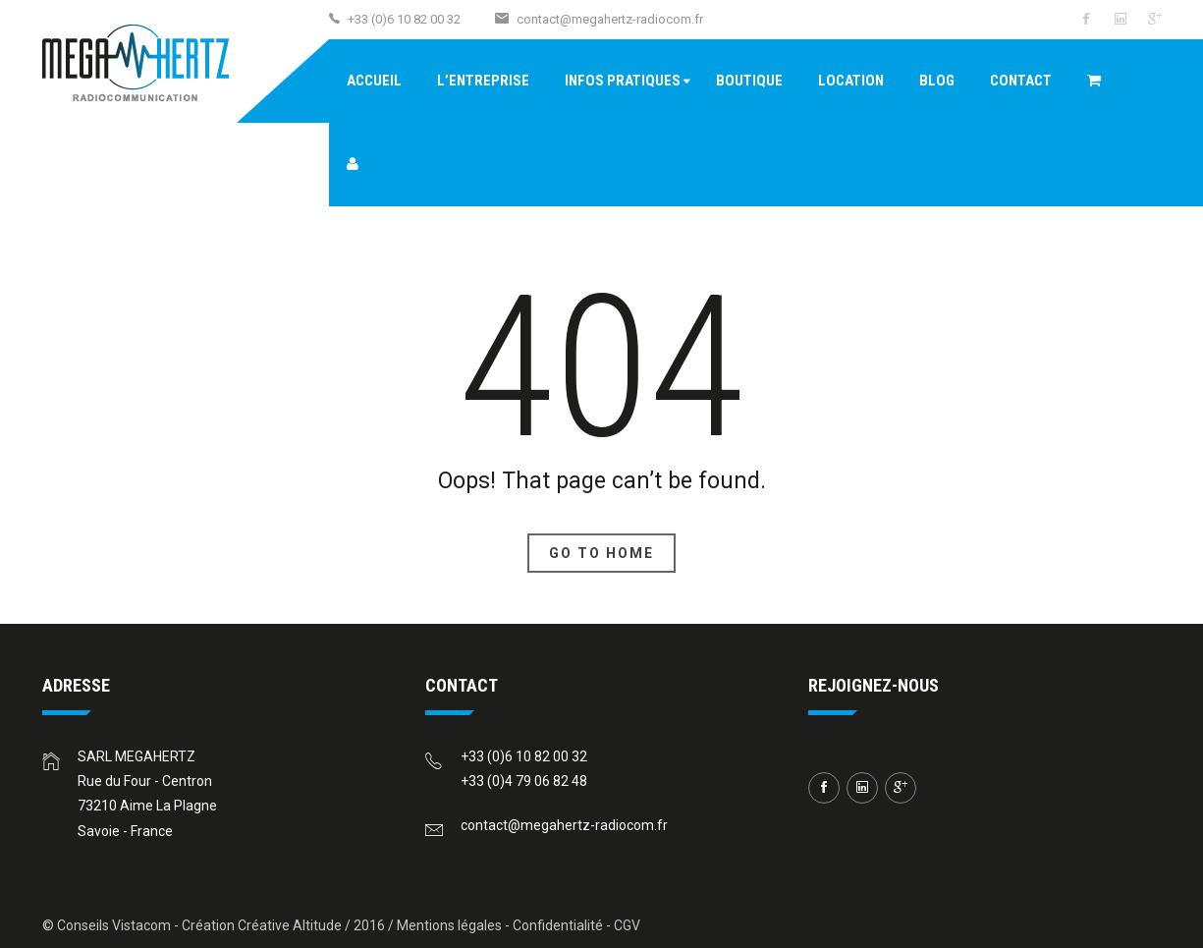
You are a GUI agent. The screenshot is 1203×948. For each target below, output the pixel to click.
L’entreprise (483, 80)
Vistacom (141, 925)
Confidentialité (558, 925)
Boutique (749, 80)
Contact (1021, 80)
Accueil (374, 80)
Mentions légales (449, 925)
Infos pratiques (623, 80)
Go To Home (601, 553)
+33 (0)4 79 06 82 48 (524, 781)
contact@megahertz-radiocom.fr (610, 19)
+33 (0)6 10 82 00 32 (524, 756)
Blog (937, 80)
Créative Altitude (290, 925)
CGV (627, 925)
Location (851, 80)
